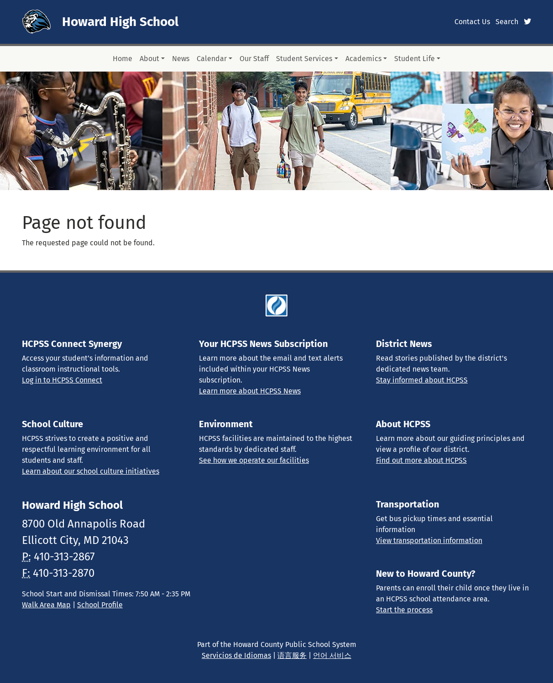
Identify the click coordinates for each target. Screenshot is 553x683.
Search (507, 21)
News (180, 58)
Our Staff (254, 58)
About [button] (149, 58)
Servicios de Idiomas (236, 655)
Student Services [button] (304, 58)
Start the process (404, 609)
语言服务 (292, 655)
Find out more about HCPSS (421, 460)
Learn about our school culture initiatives (90, 471)
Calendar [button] (212, 58)
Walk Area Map (46, 604)
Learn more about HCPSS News (250, 391)
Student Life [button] (414, 58)
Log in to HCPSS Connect (62, 380)
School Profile (100, 604)
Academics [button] (363, 58)
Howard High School (120, 21)
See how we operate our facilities (254, 460)
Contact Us (472, 21)
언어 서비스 (332, 655)
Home (122, 58)
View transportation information (429, 540)
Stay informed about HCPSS (422, 380)
